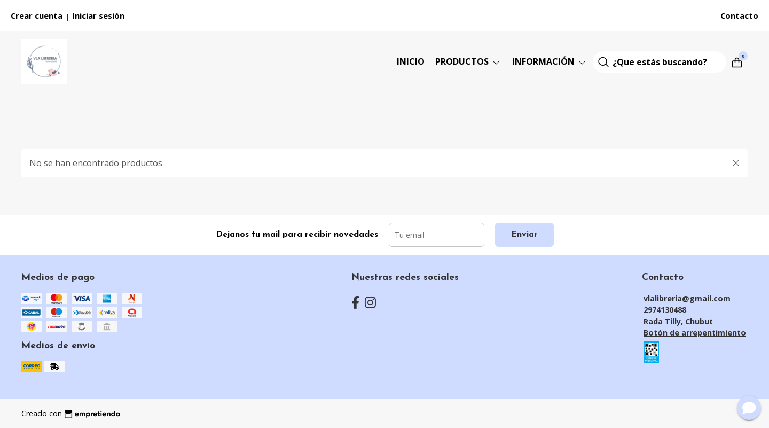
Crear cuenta (36, 15)
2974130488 (665, 310)
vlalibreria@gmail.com (687, 298)
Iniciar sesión (98, 15)
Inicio (411, 61)
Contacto (739, 15)
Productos (468, 61)
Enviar (524, 234)
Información (549, 61)
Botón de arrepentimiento (695, 333)
